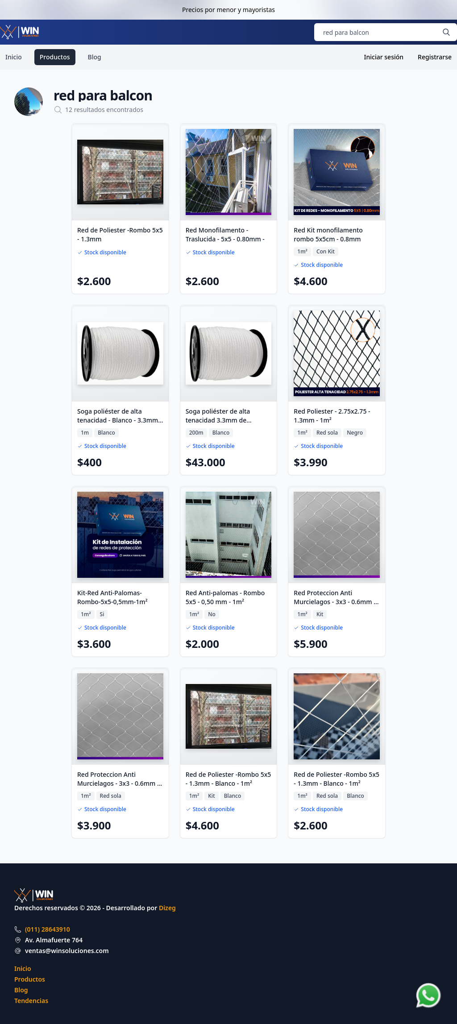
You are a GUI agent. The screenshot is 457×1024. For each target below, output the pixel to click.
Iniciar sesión (384, 57)
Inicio (13, 57)
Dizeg (167, 908)
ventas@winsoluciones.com (67, 950)
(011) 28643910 (47, 929)
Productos (55, 57)
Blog (94, 57)
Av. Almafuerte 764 (54, 940)
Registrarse (435, 57)
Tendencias (31, 1000)
